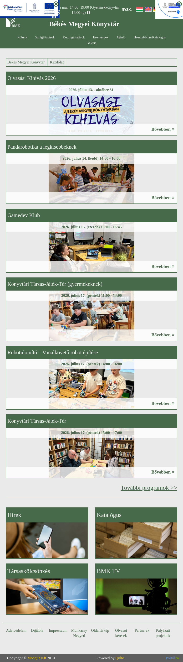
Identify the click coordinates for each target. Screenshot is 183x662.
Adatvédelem (16, 630)
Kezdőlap (57, 62)
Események (100, 37)
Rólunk (22, 37)
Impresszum (58, 630)
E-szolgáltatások (74, 37)
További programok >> (149, 487)
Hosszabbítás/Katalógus (150, 37)
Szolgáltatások (45, 37)
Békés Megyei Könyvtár (26, 62)
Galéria (91, 43)
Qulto (120, 658)
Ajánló (121, 37)
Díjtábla (37, 630)
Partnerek (142, 630)
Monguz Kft (36, 658)
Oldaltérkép (100, 630)
